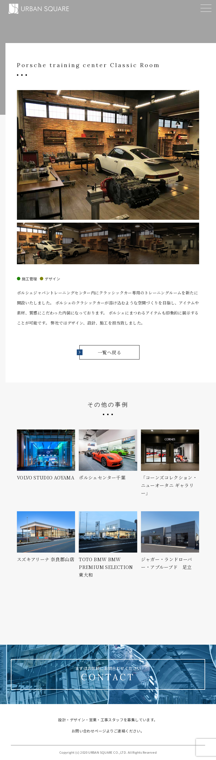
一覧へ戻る (100, 352)
